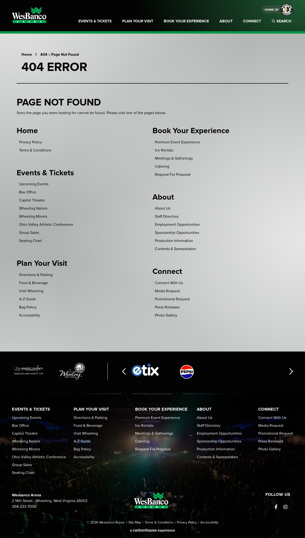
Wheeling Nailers (33, 208)
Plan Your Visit (137, 21)
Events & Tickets (95, 21)
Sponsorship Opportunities (177, 233)
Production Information (174, 241)
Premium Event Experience (177, 142)
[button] (124, 371)
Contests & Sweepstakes (175, 249)
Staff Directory (166, 216)
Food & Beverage (33, 283)
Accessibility (29, 315)
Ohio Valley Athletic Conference (46, 224)
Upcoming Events (33, 184)
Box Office (27, 192)
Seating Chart (30, 241)
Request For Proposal (172, 174)
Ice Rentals (164, 150)
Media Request (167, 291)
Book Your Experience (186, 21)
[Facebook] (276, 507)
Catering (162, 166)
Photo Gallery (166, 315)
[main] (152, 197)
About (226, 21)
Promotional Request (172, 299)
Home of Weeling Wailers (277, 9)
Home (26, 54)
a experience (152, 530)
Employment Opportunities (177, 224)
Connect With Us (169, 283)
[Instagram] (285, 507)
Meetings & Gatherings (174, 158)
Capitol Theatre (32, 200)
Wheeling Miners (33, 216)
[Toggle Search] (282, 24)
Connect (252, 21)
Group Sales (29, 233)
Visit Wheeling (31, 291)
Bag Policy (27, 307)
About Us (162, 208)
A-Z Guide (27, 299)
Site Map (134, 522)
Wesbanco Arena (29, 15)
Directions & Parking (36, 275)
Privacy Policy (30, 142)
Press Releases (167, 307)
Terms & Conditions (35, 150)
